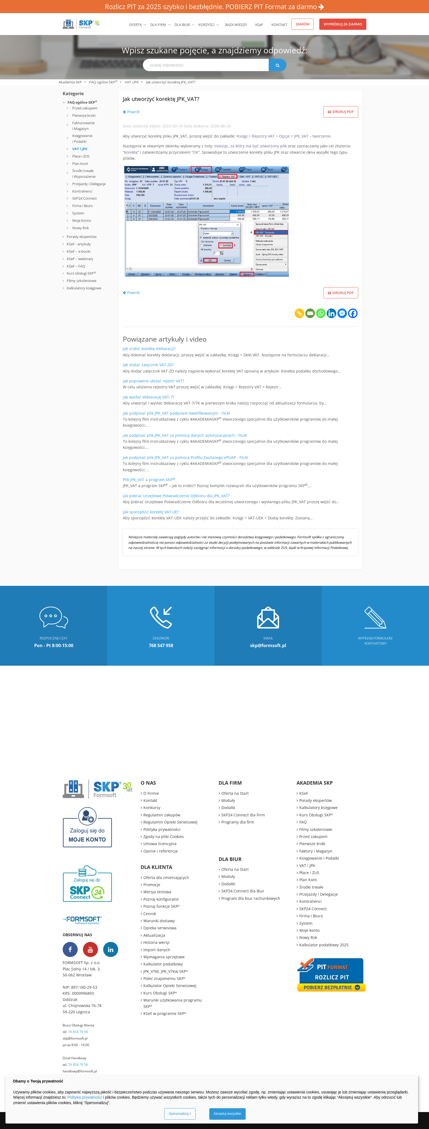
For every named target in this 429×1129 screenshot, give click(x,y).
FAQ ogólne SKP (103, 82)
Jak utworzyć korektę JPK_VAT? (176, 98)
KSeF (259, 24)
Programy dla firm (237, 822)
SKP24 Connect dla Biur (242, 891)
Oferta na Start (235, 793)
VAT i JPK (132, 82)
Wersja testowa (157, 891)
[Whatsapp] (321, 313)
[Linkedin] (331, 313)
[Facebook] (353, 313)
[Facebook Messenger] (342, 313)
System (78, 213)
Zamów (302, 24)
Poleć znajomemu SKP (164, 978)
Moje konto (81, 220)
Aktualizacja (154, 935)
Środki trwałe (311, 887)
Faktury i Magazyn (315, 851)
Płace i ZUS (80, 156)
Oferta (135, 24)
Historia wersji (156, 942)
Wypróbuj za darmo (343, 24)
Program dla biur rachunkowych (250, 898)
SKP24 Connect (84, 198)
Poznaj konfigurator (161, 899)
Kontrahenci (82, 191)
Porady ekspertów (82, 236)
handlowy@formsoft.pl (80, 1071)
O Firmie (151, 793)
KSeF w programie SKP (164, 1013)
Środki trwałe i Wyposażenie (83, 173)
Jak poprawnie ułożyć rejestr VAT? (153, 380)
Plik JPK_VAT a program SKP (149, 479)
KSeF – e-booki (78, 251)
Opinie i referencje (160, 851)
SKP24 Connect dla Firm (243, 814)
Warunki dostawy (159, 920)
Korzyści (206, 24)
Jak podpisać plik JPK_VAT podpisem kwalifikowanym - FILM (176, 413)
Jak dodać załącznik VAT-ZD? (148, 364)
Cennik (149, 913)
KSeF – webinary (79, 258)
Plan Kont (80, 163)
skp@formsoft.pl (75, 1038)
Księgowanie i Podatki (82, 138)
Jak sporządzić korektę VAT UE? (151, 511)
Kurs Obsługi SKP (160, 993)
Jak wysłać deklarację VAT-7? (148, 397)
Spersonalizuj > (180, 1114)
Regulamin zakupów (161, 814)
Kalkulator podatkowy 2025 (324, 944)
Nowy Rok (80, 227)
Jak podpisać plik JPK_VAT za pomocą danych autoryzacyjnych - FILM (185, 435)
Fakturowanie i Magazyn (83, 125)
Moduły (228, 800)
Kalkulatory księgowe (84, 288)
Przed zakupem (84, 108)
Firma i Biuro (82, 205)
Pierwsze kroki (83, 115)
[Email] (310, 313)
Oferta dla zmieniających (166, 877)
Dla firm (158, 24)
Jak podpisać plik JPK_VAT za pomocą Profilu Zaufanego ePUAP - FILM (185, 457)
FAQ (303, 822)
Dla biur (182, 24)
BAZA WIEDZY (236, 24)
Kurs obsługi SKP (81, 273)
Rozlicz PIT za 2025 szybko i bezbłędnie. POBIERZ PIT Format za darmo (214, 6)
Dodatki (228, 807)
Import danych (156, 949)
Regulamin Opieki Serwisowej (170, 822)
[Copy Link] (299, 313)
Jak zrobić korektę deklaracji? (149, 348)
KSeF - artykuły (78, 243)
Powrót (131, 111)
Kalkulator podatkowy (163, 964)
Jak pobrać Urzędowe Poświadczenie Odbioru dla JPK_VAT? (176, 495)
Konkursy (151, 807)
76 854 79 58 (78, 1031)
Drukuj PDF (341, 111)
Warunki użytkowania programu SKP (172, 1003)
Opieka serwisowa (159, 927)
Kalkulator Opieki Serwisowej (169, 985)
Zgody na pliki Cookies (163, 836)
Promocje (151, 884)
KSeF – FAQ (75, 266)
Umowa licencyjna (159, 843)
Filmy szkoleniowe (81, 280)
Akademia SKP (70, 82)
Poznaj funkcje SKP (161, 906)
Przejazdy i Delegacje (89, 183)
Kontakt (279, 24)
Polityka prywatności (162, 829)
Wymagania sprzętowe (164, 956)
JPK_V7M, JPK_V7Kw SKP (165, 971)
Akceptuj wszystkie (227, 1114)
